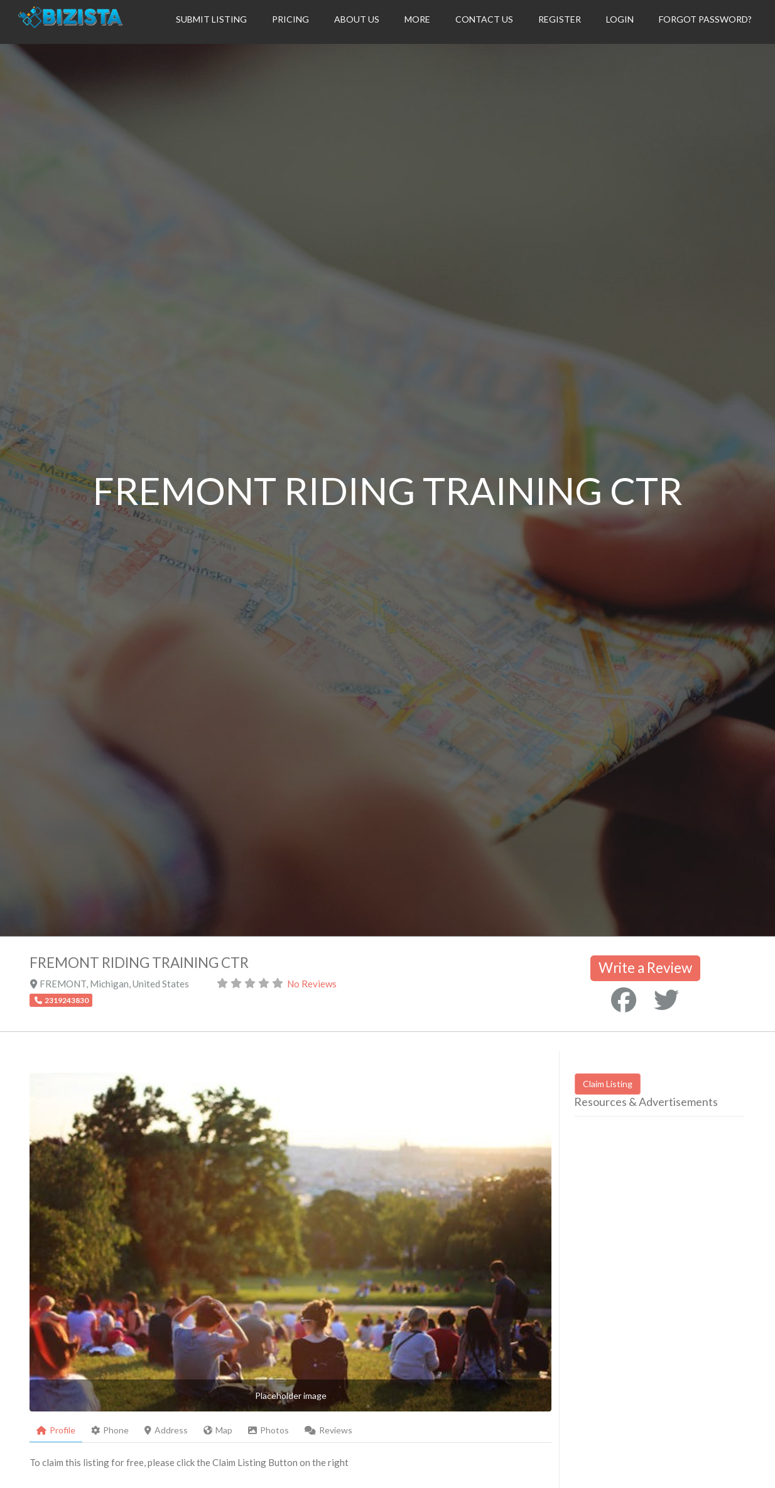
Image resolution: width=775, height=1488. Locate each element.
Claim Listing (607, 1083)
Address (166, 1430)
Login (620, 19)
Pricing (290, 19)
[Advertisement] (674, 1235)
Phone (110, 1430)
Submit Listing (211, 19)
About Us (356, 19)
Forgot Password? (705, 19)
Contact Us (484, 19)
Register (559, 19)
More (417, 19)
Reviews (328, 1430)
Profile (55, 1430)
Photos (268, 1430)
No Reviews (312, 983)
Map (217, 1430)
